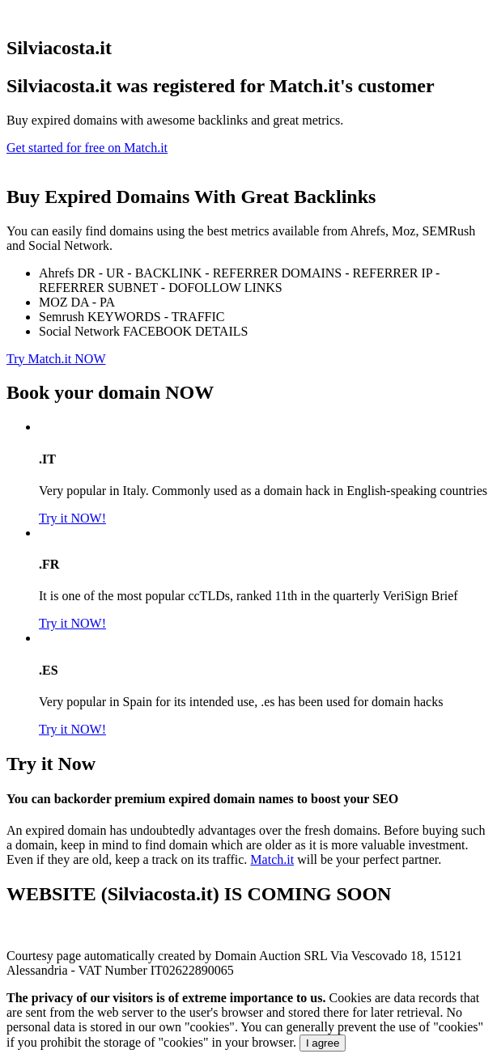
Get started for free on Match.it (87, 147)
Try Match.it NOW (56, 359)
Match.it (272, 859)
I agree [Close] (323, 1043)
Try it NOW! (72, 518)
